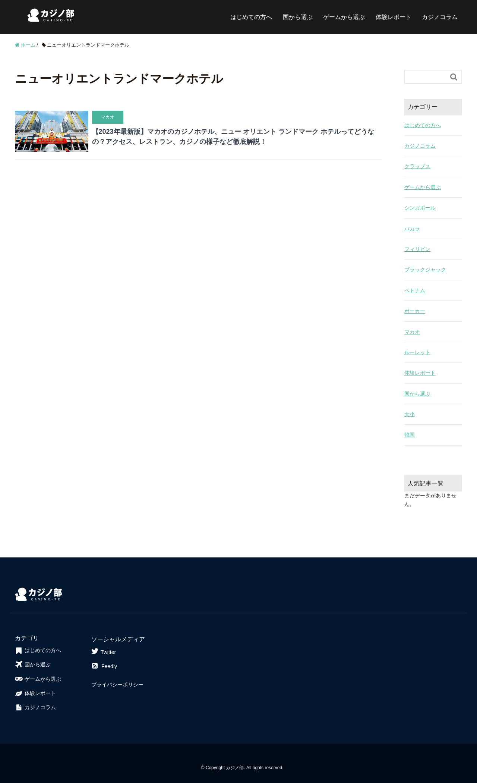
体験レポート (393, 17)
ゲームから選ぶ (344, 17)
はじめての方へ (251, 17)
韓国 (409, 435)
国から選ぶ (298, 17)
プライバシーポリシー (117, 685)
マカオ (412, 332)
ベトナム (414, 290)
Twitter (103, 651)
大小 (409, 414)
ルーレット (417, 352)
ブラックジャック (425, 270)
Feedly (104, 666)
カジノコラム (440, 17)
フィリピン (417, 249)
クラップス (417, 166)
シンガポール (420, 208)
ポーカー (414, 311)
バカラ (412, 229)
